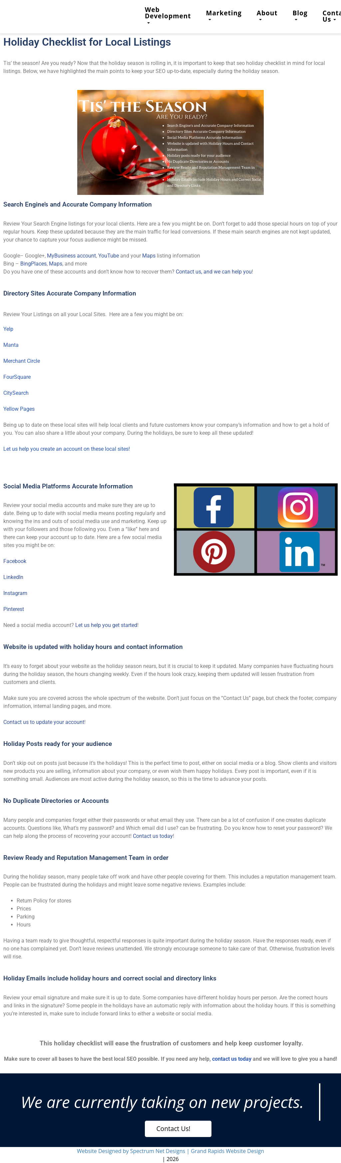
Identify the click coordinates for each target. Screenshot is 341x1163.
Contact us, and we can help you (214, 272)
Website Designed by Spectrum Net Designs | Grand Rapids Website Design (170, 1151)
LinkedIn (13, 577)
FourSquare (17, 377)
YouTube (108, 256)
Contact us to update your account (43, 722)
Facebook (14, 561)
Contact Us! (173, 1128)
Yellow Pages (19, 409)
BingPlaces (33, 264)
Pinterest (13, 609)
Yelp (8, 329)
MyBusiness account (71, 256)
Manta (11, 345)
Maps (149, 256)
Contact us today (153, 836)
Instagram (15, 593)
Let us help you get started (106, 625)
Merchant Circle (21, 361)
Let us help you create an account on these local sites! (66, 449)
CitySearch (16, 393)
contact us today (231, 1059)
